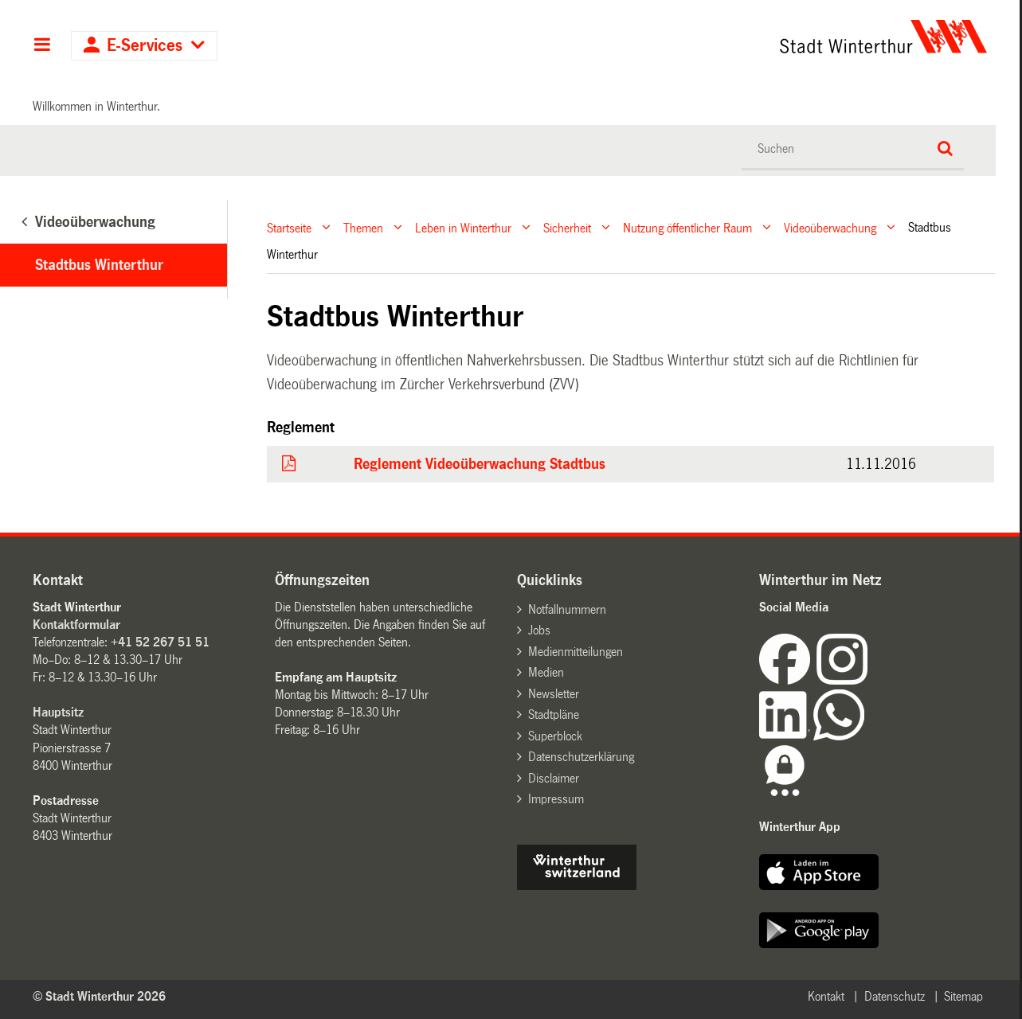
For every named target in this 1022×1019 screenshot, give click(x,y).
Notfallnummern (567, 609)
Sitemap (963, 996)
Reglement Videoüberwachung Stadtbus (479, 464)
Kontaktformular (76, 624)
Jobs (539, 630)
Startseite (289, 227)
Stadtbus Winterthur (99, 265)
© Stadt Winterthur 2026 (99, 996)
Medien (546, 672)
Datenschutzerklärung (581, 756)
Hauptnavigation (42, 46)
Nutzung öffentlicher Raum (687, 227)
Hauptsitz (58, 712)
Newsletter (553, 694)
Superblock (555, 736)
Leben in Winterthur (463, 227)
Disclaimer (553, 778)
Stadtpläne (553, 714)
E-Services (144, 46)
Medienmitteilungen (575, 651)
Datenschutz (894, 996)
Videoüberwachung (830, 227)
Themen (363, 227)
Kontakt (826, 996)
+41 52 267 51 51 (160, 642)
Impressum (556, 799)
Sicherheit (567, 227)
